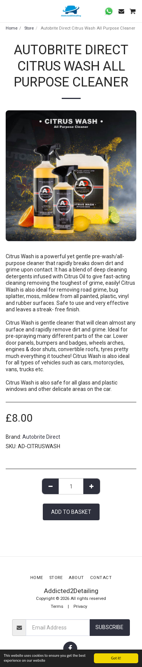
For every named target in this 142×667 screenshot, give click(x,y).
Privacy (80, 606)
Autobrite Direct (41, 437)
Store (29, 28)
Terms (57, 606)
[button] (8, 11)
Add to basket (71, 512)
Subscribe (109, 627)
